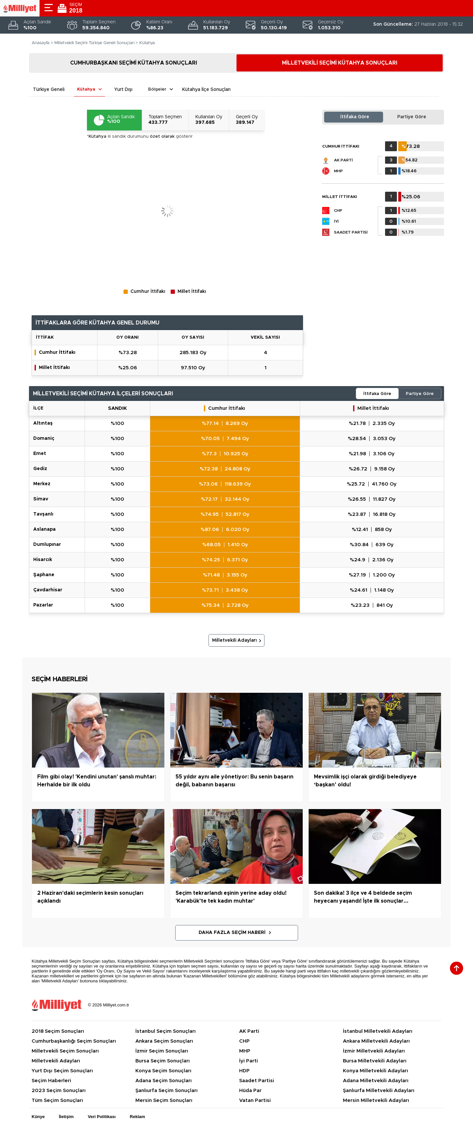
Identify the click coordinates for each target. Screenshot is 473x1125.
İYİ (336, 221)
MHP (338, 171)
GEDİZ (40, 468)
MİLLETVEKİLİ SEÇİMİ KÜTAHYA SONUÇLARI (339, 63)
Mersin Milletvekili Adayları (376, 1100)
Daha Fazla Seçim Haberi (232, 932)
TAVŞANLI (43, 514)
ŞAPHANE (43, 575)
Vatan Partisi (255, 1100)
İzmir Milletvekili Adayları (374, 1051)
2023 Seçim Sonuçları (59, 1090)
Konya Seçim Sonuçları (163, 1070)
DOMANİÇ (43, 438)
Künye (38, 1116)
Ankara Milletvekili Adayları (376, 1041)
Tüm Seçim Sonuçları (57, 1100)
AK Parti (343, 160)
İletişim (66, 1116)
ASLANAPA (44, 529)
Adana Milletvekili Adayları (375, 1080)
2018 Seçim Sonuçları (58, 1031)
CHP (338, 210)
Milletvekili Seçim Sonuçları (65, 1051)
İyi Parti (248, 1060)
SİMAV (40, 499)
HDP (244, 1070)
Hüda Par (250, 1090)
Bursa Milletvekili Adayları (374, 1060)
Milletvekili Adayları (234, 640)
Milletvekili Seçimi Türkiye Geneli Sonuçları (94, 43)
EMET (39, 453)
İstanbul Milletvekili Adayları (377, 1031)
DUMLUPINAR (47, 544)
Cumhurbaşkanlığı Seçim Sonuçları (74, 1041)
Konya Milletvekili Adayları (375, 1070)
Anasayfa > (42, 43)
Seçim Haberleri (51, 1080)
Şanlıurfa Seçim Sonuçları (166, 1090)
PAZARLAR (43, 605)
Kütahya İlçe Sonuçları (206, 89)
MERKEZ (41, 484)
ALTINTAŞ (43, 423)
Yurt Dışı (123, 89)
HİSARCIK (42, 559)
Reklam (137, 1116)
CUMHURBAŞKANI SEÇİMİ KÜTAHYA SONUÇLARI (133, 63)
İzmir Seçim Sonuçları (161, 1051)
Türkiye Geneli (49, 89)
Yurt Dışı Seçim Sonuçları (62, 1070)
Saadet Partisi (351, 232)
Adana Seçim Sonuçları (163, 1080)
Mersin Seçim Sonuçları (163, 1100)
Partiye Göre (411, 117)
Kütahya (86, 89)
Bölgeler (157, 89)
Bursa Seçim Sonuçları (162, 1060)
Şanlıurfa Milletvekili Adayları (378, 1090)
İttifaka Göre (354, 117)
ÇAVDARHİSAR (47, 590)
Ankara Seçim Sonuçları (164, 1041)
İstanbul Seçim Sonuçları (165, 1031)
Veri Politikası (102, 1116)
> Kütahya (145, 43)
